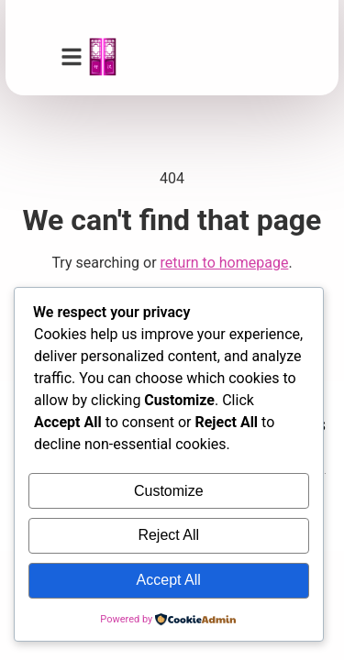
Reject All (168, 535)
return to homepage (225, 262)
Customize (169, 491)
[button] (72, 57)
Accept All (169, 580)
